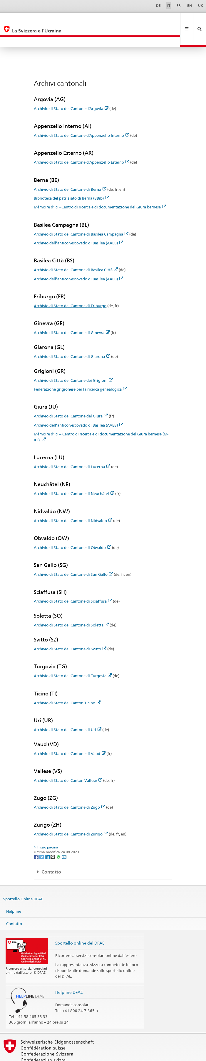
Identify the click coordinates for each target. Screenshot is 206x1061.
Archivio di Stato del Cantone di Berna (70, 169)
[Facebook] (36, 837)
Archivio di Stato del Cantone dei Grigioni (73, 360)
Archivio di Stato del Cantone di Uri (67, 710)
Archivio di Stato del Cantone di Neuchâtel (74, 473)
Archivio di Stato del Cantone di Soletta (71, 605)
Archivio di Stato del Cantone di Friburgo (70, 286)
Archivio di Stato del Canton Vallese (68, 760)
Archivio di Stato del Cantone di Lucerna (72, 447)
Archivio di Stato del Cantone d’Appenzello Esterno (81, 142)
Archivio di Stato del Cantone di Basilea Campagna (81, 214)
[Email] (64, 837)
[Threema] (53, 837)
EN (189, 5)
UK (200, 5)
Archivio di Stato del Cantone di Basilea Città (76, 250)
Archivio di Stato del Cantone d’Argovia (71, 88)
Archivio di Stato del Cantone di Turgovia (73, 656)
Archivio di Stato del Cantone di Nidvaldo (73, 501)
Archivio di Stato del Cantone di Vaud (69, 733)
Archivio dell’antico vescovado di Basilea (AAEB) (78, 223)
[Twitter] (42, 837)
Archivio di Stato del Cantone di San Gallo (73, 554)
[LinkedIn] (48, 837)
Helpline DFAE (69, 972)
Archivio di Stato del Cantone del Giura (71, 396)
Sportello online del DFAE (80, 923)
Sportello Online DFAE (23, 879)
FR (179, 5)
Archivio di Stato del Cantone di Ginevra (72, 312)
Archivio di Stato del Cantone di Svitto (70, 629)
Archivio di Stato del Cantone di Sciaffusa (73, 581)
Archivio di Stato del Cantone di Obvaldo (72, 527)
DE (158, 5)
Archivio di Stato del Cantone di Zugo (69, 787)
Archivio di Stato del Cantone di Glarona (72, 336)
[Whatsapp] (59, 837)
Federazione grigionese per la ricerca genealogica (80, 369)
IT (168, 5)
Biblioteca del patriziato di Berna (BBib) (71, 178)
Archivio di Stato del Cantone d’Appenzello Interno (81, 115)
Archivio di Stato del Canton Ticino (67, 683)
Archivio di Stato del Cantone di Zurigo (71, 814)
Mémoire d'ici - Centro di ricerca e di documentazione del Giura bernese (100, 187)
